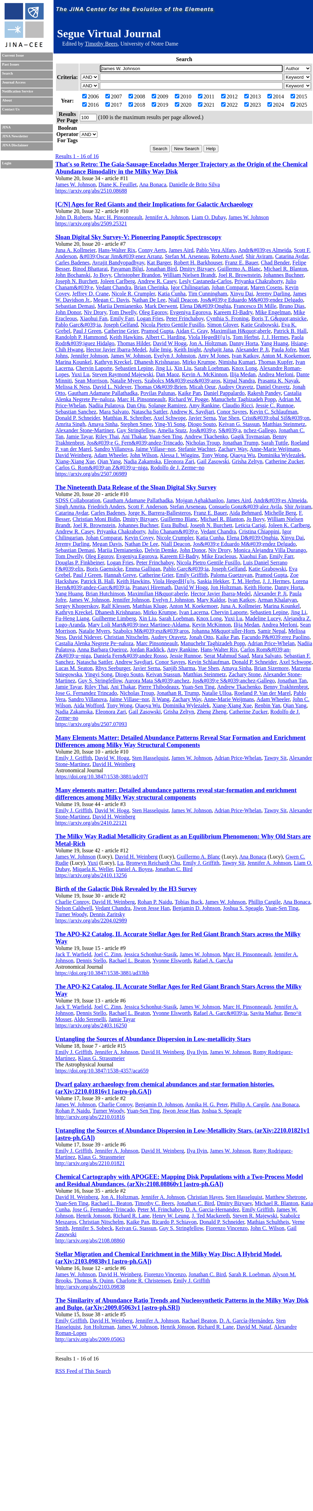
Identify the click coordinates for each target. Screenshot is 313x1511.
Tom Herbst (246, 337)
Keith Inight (187, 349)
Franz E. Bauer (241, 262)
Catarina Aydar (291, 256)
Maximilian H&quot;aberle (240, 331)
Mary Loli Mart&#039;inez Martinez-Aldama (138, 625)
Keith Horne (258, 587)
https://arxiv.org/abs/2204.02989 (91, 920)
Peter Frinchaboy (185, 318)
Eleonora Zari (179, 461)
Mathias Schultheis (268, 1222)
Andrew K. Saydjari (192, 412)
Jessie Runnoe (185, 656)
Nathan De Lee (148, 300)
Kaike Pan (189, 393)
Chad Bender (275, 262)
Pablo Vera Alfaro (216, 250)
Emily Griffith (192, 575)
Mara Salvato (114, 412)
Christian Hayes (205, 1197)
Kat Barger (159, 262)
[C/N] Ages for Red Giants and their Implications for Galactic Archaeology (154, 204)
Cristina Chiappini (259, 531)
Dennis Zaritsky (107, 914)
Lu (120, 863)
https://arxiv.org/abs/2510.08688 (91, 191)
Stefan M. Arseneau (187, 256)
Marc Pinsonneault (157, 643)
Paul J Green (87, 331)
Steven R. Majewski (255, 1216)
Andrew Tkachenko (206, 436)
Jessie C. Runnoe (275, 405)
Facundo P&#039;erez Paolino (275, 637)
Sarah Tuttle (274, 443)
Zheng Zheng (212, 712)
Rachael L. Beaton (129, 960)
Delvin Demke (161, 550)
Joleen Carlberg (117, 281)
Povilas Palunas (157, 393)
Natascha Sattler (149, 412)
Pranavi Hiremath (151, 587)
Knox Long (244, 368)
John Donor (68, 312)
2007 (113, 96)
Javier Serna (202, 418)
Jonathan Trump (240, 443)
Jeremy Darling (273, 294)
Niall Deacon (183, 300)
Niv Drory (95, 312)
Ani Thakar (133, 436)
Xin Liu (182, 368)
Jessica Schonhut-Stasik (150, 954)
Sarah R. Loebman (249, 1274)
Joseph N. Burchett (76, 281)
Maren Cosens (266, 287)
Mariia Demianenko (119, 306)
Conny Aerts (152, 250)
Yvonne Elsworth (171, 960)
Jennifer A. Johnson (167, 217)
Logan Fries (150, 318)
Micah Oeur (202, 387)
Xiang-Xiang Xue (75, 461)
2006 (90, 96)
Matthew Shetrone (285, 1197)
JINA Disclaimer (15, 145)
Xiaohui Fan (93, 318)
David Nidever (85, 637)
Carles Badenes (72, 262)
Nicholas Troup (203, 443)
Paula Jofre (284, 349)
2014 (275, 96)
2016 (90, 105)
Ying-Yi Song (169, 424)
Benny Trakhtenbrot (286, 687)
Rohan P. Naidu (154, 902)
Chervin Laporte (94, 368)
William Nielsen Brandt (189, 275)
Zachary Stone (245, 674)
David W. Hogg (112, 758)
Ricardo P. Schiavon (174, 1222)
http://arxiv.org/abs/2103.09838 (90, 1287)
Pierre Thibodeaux (158, 687)
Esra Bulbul (174, 525)
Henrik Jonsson (93, 1216)
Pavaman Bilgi (127, 269)
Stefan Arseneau (188, 507)
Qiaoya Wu (242, 455)
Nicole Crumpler (174, 538)
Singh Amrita (70, 507)
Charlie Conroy (72, 902)
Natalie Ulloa (216, 693)
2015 (299, 96)
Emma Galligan (142, 569)
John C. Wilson (267, 1228)
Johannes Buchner (283, 275)
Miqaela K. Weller (93, 869)
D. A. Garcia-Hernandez (212, 1209)
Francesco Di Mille (255, 306)
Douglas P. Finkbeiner (79, 562)
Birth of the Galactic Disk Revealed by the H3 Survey (126, 888)
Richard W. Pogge (188, 399)
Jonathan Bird (161, 269)
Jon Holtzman (226, 587)
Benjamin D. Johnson (196, 908)
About (7, 100)
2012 (229, 96)
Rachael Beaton (199, 1321)
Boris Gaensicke (104, 569)
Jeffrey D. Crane (90, 294)
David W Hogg (170, 343)
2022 (229, 105)
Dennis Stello (91, 960)
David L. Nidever (112, 387)
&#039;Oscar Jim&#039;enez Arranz (120, 256)
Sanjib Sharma (179, 668)
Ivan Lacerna (193, 612)
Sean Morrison (91, 381)
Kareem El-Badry (233, 312)
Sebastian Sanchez (75, 412)
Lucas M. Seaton (74, 668)
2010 (183, 96)
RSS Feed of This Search (83, 1371)
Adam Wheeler (110, 455)
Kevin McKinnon (211, 625)
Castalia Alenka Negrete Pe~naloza (94, 643)
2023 (252, 105)
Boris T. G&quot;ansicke (279, 318)
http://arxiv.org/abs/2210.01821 (90, 1163)
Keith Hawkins (126, 337)
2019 (160, 105)
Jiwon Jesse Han (151, 908)
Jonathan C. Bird (173, 869)
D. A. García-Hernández (246, 1321)
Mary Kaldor (211, 600)
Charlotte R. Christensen (143, 1281)
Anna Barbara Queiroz (102, 649)
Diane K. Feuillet (117, 184)
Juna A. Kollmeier (75, 250)
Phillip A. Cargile (249, 1104)
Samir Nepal (271, 631)
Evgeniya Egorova (190, 312)
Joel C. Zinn (107, 954)
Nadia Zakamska (142, 461)
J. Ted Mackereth (211, 1216)
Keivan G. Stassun (239, 424)
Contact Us (11, 109)
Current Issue (13, 55)
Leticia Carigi (250, 525)
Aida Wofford (89, 705)
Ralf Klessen (115, 606)
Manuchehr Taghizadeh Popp (243, 399)
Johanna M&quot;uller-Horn (223, 631)
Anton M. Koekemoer (285, 356)
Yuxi (92, 863)
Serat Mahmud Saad (226, 656)
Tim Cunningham (207, 294)
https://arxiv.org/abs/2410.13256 (91, 875)
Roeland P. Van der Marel (262, 693)
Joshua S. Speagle (243, 908)
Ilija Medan (243, 374)
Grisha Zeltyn (247, 461)
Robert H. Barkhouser (198, 262)
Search (7, 73)
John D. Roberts (73, 217)
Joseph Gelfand (121, 325)
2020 (183, 105)
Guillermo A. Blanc (239, 269)
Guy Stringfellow (136, 430)
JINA (6, 127)
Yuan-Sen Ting (165, 436)
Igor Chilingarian (190, 287)
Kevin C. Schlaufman (273, 412)
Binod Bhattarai (90, 269)
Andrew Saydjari (133, 662)
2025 (299, 105)
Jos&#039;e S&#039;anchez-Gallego (233, 681)
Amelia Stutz (172, 430)
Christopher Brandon (137, 275)
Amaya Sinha (103, 424)
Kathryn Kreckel (112, 362)
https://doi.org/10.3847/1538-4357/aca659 (102, 1071)
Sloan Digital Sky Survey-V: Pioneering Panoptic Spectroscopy (138, 237)
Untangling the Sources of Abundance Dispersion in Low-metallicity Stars (153, 1039)
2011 (206, 96)
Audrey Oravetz (236, 387)
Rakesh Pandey (264, 393)
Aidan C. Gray (192, 331)
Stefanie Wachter (196, 449)
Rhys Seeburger (112, 668)
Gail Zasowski (213, 461)
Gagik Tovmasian (250, 436)
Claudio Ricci (237, 405)
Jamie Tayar (79, 436)
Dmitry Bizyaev (197, 269)
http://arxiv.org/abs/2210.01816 (90, 1117)
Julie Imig (160, 349)
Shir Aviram (259, 256)
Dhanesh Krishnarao (156, 362)
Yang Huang (274, 343)
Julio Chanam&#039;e (173, 531)
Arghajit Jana (218, 349)
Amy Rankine (204, 405)
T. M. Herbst (246, 581)
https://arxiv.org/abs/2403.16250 (91, 1025)
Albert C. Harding (165, 337)
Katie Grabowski (259, 325)
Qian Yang (109, 461)
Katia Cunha (172, 294)
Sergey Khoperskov (76, 606)
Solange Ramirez (167, 405)
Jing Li (163, 368)
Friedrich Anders (106, 507)
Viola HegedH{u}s (209, 337)
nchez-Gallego (260, 430)
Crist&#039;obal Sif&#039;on (276, 418)
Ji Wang (160, 699)
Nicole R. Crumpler (133, 294)
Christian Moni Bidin (96, 519)
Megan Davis (107, 544)
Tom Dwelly (122, 312)
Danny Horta (243, 343)
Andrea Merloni (276, 374)
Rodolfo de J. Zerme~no (177, 468)
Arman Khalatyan (277, 600)
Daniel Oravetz (273, 387)
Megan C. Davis (111, 300)
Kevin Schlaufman (208, 662)
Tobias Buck (188, 902)
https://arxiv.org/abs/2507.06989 (91, 474)
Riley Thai (107, 436)
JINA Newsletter (15, 136)
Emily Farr (122, 318)
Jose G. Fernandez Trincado (86, 693)
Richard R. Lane (131, 1216)
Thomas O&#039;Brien (160, 387)
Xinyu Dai (241, 294)
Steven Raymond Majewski (122, 374)
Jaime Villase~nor (155, 449)
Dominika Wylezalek (281, 455)
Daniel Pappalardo (224, 393)
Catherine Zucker (284, 461)
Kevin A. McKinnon (204, 374)
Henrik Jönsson (177, 1327)
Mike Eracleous (218, 556)
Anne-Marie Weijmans (274, 449)
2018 (137, 105)
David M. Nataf (253, 1327)
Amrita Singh (70, 424)
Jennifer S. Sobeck (92, 1228)
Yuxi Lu (80, 374)
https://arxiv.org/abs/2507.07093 (91, 724)
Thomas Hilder (133, 343)
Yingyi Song (98, 674)
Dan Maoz (167, 374)
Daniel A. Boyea (134, 869)
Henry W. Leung (170, 1216)
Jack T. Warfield (73, 954)
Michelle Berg (280, 513)
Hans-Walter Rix (116, 250)
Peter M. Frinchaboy (160, 1209)
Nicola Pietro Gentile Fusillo (172, 325)
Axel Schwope (169, 418)
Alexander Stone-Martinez (84, 430)
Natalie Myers (126, 381)
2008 (137, 96)
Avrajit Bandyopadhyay (118, 262)
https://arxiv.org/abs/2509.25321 (91, 223)
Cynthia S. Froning (227, 318)
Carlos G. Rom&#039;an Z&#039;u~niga (101, 468)
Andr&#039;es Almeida (264, 250)
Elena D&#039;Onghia (205, 306)
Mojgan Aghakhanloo (200, 500)
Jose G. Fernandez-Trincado (104, 1209)
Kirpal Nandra (239, 381)
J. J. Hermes (275, 337)
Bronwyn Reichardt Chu (153, 863)
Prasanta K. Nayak (278, 381)
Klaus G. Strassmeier (101, 1058)
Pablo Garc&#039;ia (78, 325)
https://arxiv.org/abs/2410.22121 (91, 823)
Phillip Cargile (264, 902)
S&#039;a (229, 430)
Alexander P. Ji (251, 349)
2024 (275, 105)
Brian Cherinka (151, 287)
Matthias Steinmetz (283, 424)
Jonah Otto (201, 637)
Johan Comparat (230, 287)
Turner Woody (71, 914)
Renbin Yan (268, 705)
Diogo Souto (202, 424)
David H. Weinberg (114, 764)
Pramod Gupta (157, 331)
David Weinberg (73, 455)
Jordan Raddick (147, 649)
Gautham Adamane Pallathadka (102, 393)
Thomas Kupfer (275, 362)
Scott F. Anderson (147, 507)
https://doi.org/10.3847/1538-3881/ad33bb (102, 973)
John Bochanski (73, 275)
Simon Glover (222, 325)
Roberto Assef (227, 256)
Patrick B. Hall (290, 331)
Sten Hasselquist (150, 758)
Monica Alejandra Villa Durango (270, 550)
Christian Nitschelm (126, 637)
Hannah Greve (120, 575)
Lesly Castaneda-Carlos (205, 281)
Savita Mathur (265, 1013)
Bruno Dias (291, 306)
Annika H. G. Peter (206, 1104)
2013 (252, 96)
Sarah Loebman (211, 368)
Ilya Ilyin (197, 1052)
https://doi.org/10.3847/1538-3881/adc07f (101, 776)
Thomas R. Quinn (93, 1281)
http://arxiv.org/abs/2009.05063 (90, 1339)
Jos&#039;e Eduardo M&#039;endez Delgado (251, 300)
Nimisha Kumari (236, 362)
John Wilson (144, 455)
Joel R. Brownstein (239, 275)
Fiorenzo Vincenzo (227, 1228)
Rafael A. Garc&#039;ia (220, 1013)
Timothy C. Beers (154, 1203)
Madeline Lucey (263, 618)
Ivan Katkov (245, 356)
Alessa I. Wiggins (179, 455)
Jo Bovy (102, 275)
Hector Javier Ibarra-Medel (116, 349)
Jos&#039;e (202, 430)
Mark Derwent (161, 306)
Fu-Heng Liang (72, 618)
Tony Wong (214, 455)
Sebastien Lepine (134, 368)
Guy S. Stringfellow (100, 681)
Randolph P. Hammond (81, 337)
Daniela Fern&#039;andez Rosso (130, 656)
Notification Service (17, 91)
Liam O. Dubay (208, 217)
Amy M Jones (213, 356)
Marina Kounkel (73, 362)
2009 (160, 96)
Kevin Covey (138, 538)
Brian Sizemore (271, 668)
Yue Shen (228, 418)
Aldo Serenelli (90, 1019)
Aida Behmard (245, 513)
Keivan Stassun (163, 674)
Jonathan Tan (291, 681)
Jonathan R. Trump (178, 693)
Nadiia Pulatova (106, 405)
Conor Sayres (232, 412)
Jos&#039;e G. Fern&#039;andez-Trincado (135, 443)
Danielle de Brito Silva (194, 184)
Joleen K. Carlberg (289, 525)
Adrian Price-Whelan (270, 643)
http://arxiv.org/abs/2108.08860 (90, 1240)
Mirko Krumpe (198, 362)
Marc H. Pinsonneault (118, 217)
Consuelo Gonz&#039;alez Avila (245, 507)
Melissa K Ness (72, 387)
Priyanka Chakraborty (259, 281)
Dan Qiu (136, 405)
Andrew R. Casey (156, 281)
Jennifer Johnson (89, 356)
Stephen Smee (136, 424)
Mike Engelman (273, 312)
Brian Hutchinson (105, 594)
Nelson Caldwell (73, 908)
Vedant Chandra (113, 287)
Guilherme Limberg (114, 618)
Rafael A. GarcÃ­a (213, 960)
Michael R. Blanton (285, 269)
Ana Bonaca (153, 184)
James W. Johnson (75, 184)
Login (6, 163)
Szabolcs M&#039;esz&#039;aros (182, 381)
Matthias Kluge (150, 606)
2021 (206, 105)
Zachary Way (232, 449)
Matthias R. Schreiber (127, 418)
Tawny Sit (275, 758)
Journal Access (14, 82)
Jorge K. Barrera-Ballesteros (159, 513)
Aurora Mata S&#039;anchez (156, 681)
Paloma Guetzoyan (231, 575)
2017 (113, 105)
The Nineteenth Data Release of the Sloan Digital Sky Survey (136, 487)
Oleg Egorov (153, 312)
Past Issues (10, 64)
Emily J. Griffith (73, 758)
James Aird (181, 250)
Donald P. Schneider (77, 418)
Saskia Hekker (213, 581)
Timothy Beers (101, 44)
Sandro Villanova (113, 449)
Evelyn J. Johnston (174, 356)
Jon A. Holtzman (208, 343)
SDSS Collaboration (77, 500)
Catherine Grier (121, 331)
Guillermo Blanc (179, 519)
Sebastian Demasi (75, 306)
